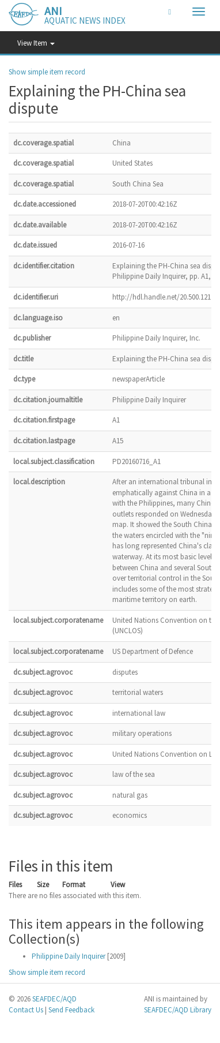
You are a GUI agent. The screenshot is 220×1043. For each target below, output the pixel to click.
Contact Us (26, 1010)
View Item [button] (36, 43)
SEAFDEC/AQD (54, 999)
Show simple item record (47, 72)
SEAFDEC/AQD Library (177, 1010)
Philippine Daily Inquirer (68, 956)
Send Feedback (71, 1010)
